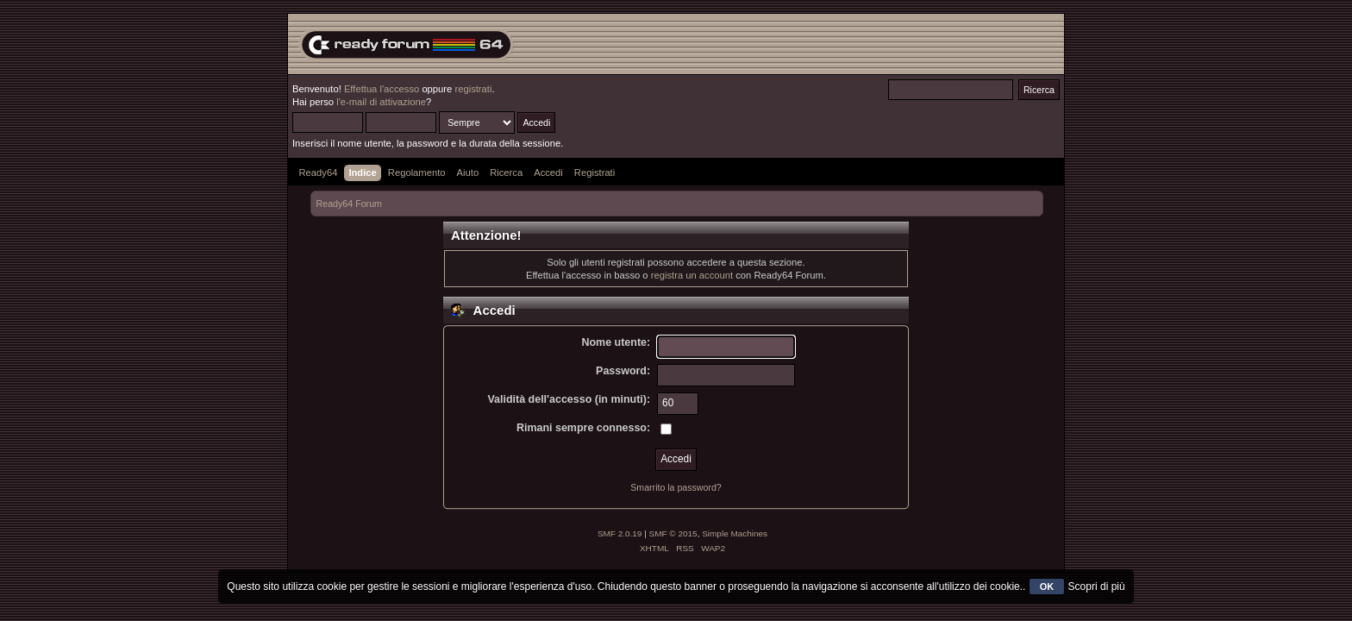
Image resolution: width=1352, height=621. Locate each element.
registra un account (692, 275)
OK (1047, 586)
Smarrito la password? (675, 487)
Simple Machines (734, 533)
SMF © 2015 (673, 533)
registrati (472, 89)
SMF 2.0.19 (620, 533)
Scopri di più (1096, 586)
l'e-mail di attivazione (381, 102)
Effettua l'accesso (381, 89)
